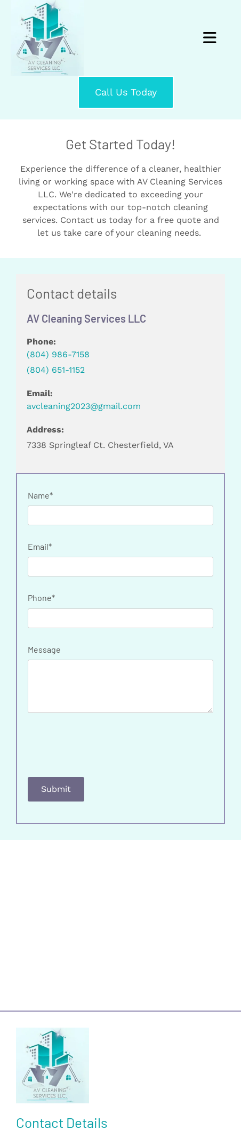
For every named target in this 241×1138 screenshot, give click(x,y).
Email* (40, 546)
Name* (40, 495)
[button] (126, 92)
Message (44, 649)
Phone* (41, 597)
